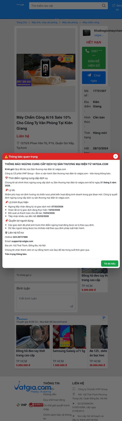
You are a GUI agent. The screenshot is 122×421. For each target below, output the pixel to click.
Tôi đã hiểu (109, 263)
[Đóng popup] (115, 156)
